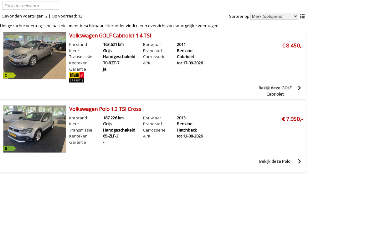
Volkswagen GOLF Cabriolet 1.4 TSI (110, 35)
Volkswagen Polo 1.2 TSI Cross (105, 109)
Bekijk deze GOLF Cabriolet (275, 90)
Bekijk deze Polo (274, 161)
